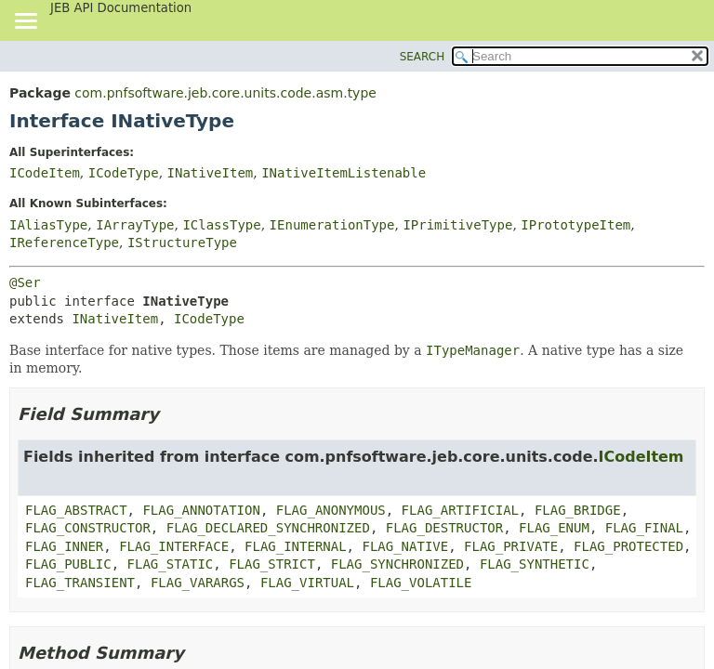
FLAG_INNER (64, 546)
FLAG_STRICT (272, 564)
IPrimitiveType (457, 224)
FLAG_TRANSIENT (80, 582)
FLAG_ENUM (554, 527)
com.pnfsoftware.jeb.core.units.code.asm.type (225, 92)
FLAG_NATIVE (405, 546)
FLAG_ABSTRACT (76, 510)
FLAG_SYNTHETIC (534, 564)
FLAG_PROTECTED (628, 546)
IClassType (221, 224)
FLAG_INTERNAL (296, 546)
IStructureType (182, 242)
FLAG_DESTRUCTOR (444, 527)
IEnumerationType (332, 224)
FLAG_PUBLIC (68, 564)
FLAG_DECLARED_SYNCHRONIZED (268, 527)
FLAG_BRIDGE (578, 510)
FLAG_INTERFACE (174, 546)
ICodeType (123, 172)
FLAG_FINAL (644, 527)
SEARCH (422, 56)
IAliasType (48, 224)
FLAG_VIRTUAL (307, 582)
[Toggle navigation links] (25, 22)
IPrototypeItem (575, 224)
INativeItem (210, 172)
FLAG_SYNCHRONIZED (397, 564)
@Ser (25, 282)
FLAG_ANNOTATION (200, 510)
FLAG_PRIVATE (511, 546)
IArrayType (135, 224)
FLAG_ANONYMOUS (331, 510)
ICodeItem (44, 172)
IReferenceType (64, 242)
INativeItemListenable (343, 172)
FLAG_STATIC (170, 564)
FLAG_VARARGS (198, 582)
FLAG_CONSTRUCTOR (88, 527)
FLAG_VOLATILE (421, 582)
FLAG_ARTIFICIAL (460, 510)
